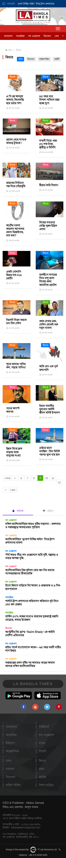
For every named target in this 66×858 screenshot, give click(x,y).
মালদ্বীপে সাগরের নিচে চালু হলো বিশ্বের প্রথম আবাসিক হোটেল (48, 280)
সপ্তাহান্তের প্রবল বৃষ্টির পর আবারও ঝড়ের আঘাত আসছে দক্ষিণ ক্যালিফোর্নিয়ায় (30, 664)
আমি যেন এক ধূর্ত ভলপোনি (48, 368)
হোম (8, 50)
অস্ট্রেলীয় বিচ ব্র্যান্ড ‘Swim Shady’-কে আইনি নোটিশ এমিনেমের (30, 633)
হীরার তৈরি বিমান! (48, 185)
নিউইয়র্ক (44, 727)
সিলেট (42, 751)
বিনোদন (47, 36)
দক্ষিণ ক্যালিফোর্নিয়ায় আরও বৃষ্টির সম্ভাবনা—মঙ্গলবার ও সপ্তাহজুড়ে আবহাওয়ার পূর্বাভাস (32, 525)
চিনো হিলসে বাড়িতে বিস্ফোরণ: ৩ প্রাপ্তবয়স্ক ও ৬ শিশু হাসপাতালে (32, 587)
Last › (13, 489)
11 (53, 478)
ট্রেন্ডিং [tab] (48, 510)
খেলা (57, 36)
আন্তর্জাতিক (12, 751)
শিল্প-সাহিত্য (46, 785)
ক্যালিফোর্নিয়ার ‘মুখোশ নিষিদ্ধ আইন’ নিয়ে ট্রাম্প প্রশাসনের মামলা (33, 3)
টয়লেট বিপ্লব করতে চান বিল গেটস (16, 321)
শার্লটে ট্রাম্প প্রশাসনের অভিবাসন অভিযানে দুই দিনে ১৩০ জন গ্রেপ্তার (31, 602)
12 (59, 482)
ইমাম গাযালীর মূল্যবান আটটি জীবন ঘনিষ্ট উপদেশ (49, 409)
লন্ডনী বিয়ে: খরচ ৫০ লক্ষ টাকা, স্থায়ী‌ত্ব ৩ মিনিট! (48, 144)
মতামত (10, 769)
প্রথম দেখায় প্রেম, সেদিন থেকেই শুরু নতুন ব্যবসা (48, 324)
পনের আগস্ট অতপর (13, 410)
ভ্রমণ (41, 769)
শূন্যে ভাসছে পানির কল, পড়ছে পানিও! (16, 365)
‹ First (7, 478)
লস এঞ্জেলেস (34, 36)
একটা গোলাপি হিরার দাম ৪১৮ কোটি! (14, 275)
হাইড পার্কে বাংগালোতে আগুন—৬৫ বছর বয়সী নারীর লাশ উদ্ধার (33, 648)
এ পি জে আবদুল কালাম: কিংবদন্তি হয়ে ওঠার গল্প (15, 99)
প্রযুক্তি (42, 777)
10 (46, 478)
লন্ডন (42, 743)
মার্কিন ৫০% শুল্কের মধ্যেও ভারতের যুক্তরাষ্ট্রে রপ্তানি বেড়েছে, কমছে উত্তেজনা (31, 618)
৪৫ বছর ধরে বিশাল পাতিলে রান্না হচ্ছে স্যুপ (49, 99)
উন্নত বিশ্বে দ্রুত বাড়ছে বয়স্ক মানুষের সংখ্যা (14, 452)
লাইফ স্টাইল (13, 785)
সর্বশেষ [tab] (17, 510)
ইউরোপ (10, 743)
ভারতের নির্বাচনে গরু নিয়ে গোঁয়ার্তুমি (15, 184)
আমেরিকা (20, 36)
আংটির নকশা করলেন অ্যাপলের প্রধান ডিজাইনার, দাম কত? (15, 230)
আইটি (56, 59)
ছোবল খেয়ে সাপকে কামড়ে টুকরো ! (16, 141)
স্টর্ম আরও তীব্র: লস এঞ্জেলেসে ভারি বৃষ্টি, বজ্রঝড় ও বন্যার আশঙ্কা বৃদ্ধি (31, 556)
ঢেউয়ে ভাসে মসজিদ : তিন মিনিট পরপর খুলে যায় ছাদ (49, 451)
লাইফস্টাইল (44, 59)
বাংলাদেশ (8, 36)
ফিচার (18, 50)
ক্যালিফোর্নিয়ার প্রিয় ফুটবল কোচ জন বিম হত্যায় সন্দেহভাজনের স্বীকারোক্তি (29, 571)
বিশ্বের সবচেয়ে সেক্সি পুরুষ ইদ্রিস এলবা (48, 226)
